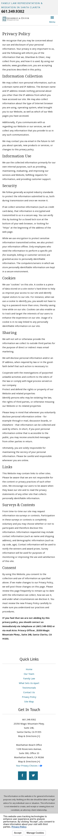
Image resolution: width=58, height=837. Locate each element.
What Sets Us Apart (29, 683)
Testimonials (29, 687)
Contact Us (29, 692)
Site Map (29, 701)
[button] (52, 20)
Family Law (29, 678)
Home (29, 669)
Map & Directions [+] (29, 736)
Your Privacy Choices (29, 765)
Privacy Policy (29, 697)
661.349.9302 (12, 11)
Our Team (29, 674)
